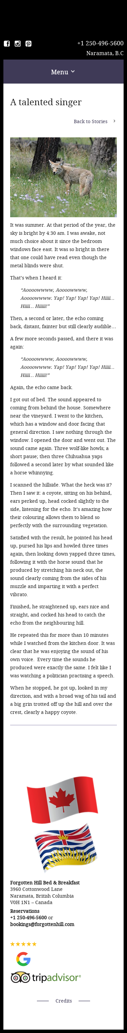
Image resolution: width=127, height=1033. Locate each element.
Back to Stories (90, 122)
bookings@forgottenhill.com (42, 924)
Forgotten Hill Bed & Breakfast (63, 16)
